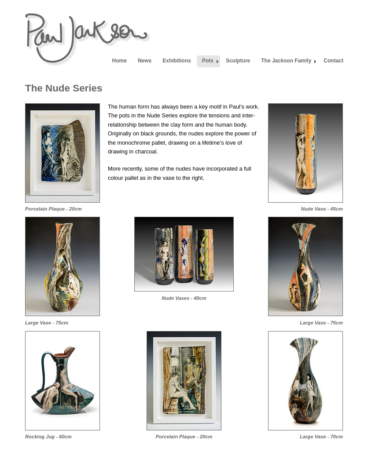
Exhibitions (176, 61)
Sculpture (238, 61)
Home (119, 61)
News (144, 61)
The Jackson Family (286, 61)
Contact (333, 61)
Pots (207, 61)
